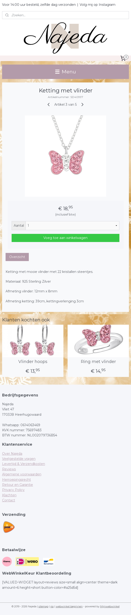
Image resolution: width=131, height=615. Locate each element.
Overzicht (17, 257)
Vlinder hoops (32, 361)
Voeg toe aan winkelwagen (65, 238)
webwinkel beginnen (69, 606)
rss (52, 606)
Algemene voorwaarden (21, 474)
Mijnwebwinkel (110, 606)
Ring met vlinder (98, 361)
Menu (65, 72)
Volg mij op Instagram (97, 5)
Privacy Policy (13, 490)
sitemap (43, 606)
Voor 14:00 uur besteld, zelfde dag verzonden (39, 5)
